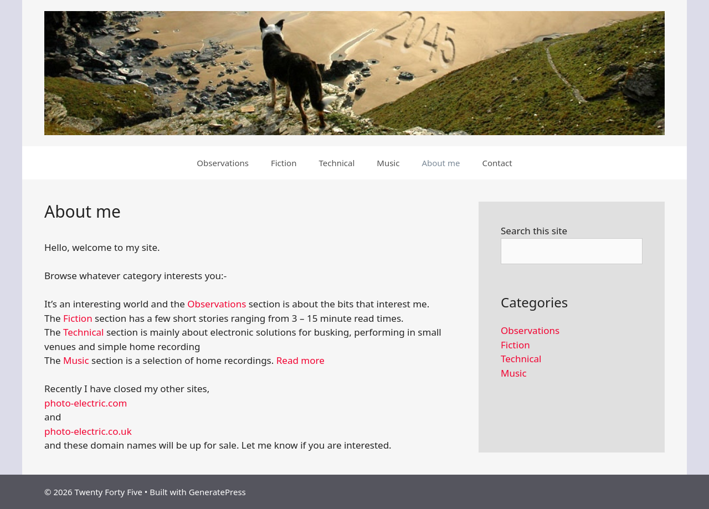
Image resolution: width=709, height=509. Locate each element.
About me (441, 162)
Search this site (534, 230)
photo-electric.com (85, 403)
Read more (300, 360)
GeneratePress (217, 491)
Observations (223, 162)
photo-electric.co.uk (88, 431)
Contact (497, 162)
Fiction (284, 162)
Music (388, 162)
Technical (336, 162)
